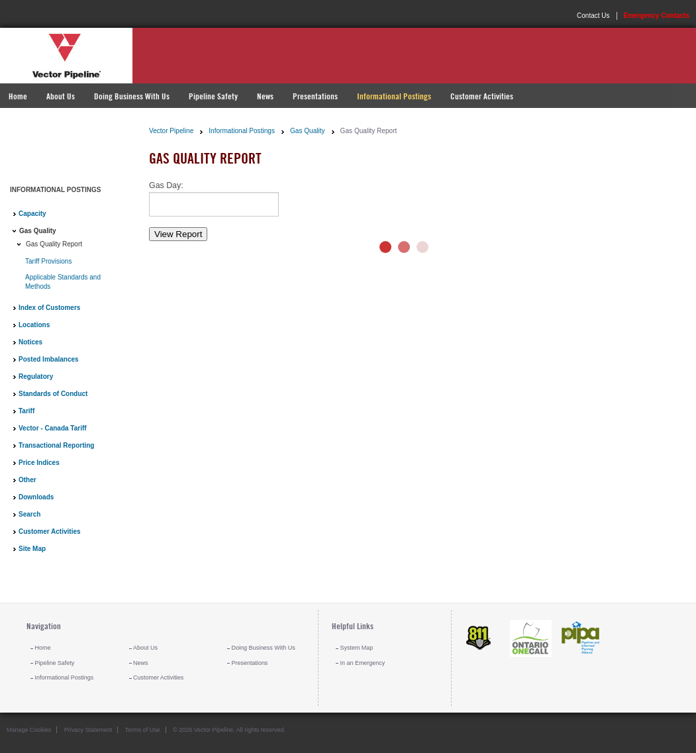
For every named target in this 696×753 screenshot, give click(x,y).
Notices (30, 342)
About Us (60, 96)
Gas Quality (37, 230)
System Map (356, 647)
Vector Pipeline (171, 130)
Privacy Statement (88, 730)
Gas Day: (166, 185)
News (265, 96)
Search (29, 514)
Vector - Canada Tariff (53, 428)
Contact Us (593, 15)
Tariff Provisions (48, 261)
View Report (178, 234)
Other (27, 479)
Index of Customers (49, 307)
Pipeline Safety (213, 96)
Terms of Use (142, 730)
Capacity (32, 213)
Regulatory (36, 376)
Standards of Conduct (53, 393)
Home (18, 96)
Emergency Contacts (656, 15)
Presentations (315, 96)
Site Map (32, 548)
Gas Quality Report (54, 244)
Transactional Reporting (56, 445)
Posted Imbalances (49, 359)
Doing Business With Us (132, 96)
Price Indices (39, 462)
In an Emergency (362, 663)
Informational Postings (394, 96)
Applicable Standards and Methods (63, 282)
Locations (34, 324)
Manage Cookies (29, 730)
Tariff (26, 411)
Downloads (36, 497)
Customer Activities (481, 96)
